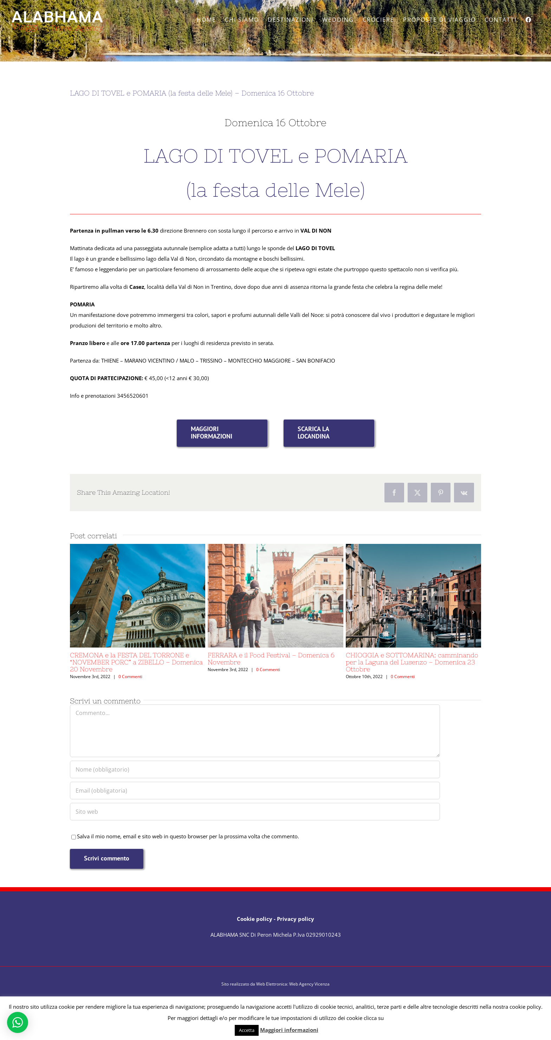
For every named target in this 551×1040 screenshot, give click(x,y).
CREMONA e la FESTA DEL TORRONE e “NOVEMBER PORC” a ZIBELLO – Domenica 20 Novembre (136, 662)
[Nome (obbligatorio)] (255, 769)
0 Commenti (130, 677)
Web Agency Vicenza (309, 984)
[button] (78, 612)
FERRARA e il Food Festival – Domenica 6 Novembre (271, 658)
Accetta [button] (246, 1030)
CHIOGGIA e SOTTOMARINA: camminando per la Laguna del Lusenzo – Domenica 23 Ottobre (412, 662)
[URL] (255, 811)
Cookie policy (254, 918)
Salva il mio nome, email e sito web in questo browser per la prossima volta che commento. (188, 836)
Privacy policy (295, 918)
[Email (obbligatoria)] (255, 790)
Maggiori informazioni (289, 1029)
